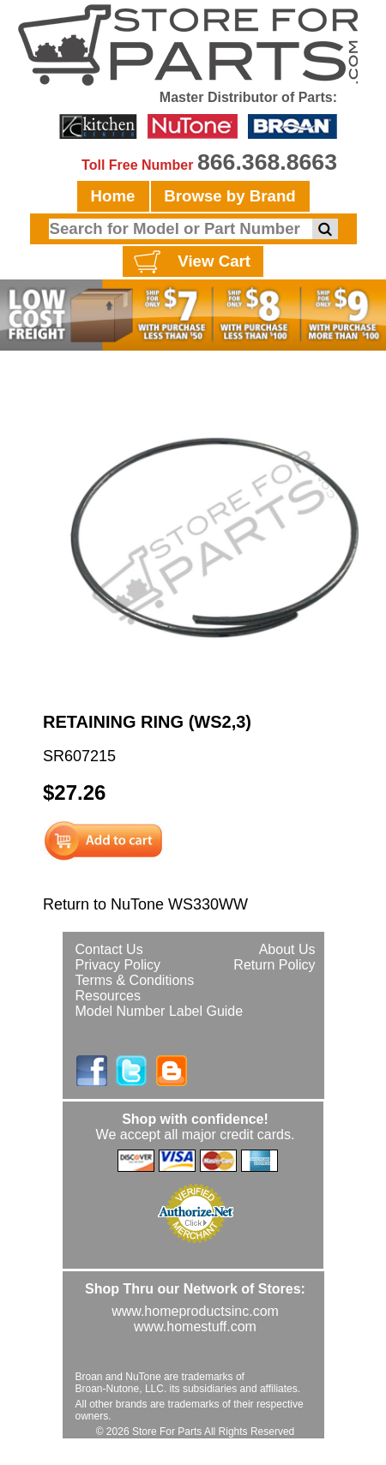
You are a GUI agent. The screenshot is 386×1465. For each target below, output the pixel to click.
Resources (108, 995)
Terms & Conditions (135, 980)
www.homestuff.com (195, 1326)
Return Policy (274, 965)
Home (113, 196)
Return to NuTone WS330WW (145, 904)
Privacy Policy (118, 965)
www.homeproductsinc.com (195, 1311)
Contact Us (109, 949)
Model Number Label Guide (159, 1011)
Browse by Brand (229, 196)
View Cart (190, 262)
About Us (287, 949)
